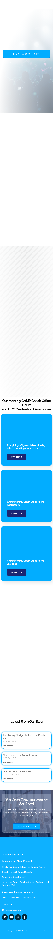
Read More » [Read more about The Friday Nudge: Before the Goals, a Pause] (8, 745)
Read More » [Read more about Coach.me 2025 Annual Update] (8, 762)
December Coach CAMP (17, 771)
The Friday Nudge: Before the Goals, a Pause (23, 867)
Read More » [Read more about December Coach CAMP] (8, 779)
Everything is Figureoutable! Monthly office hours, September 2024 (26, 447)
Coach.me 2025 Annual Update (21, 755)
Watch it (16, 456)
